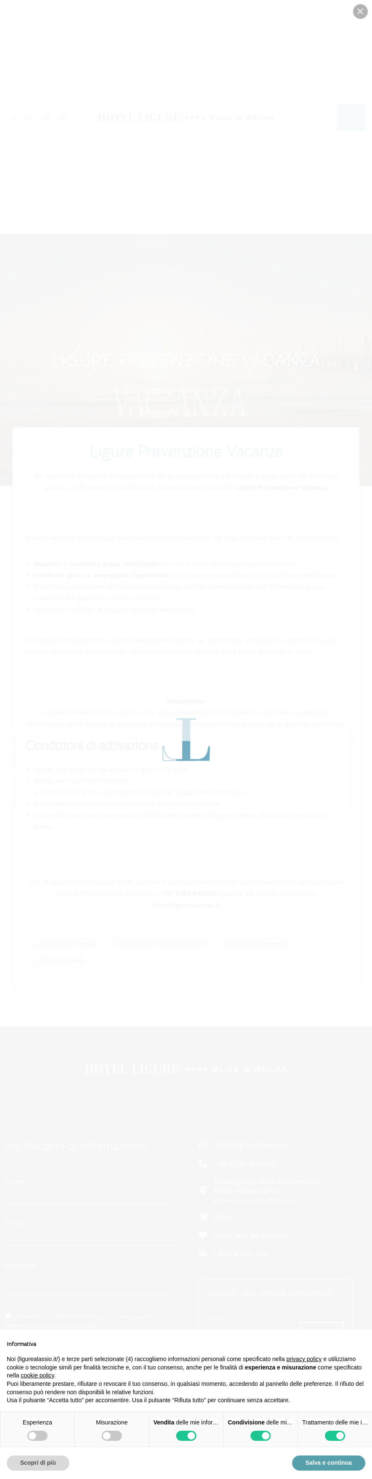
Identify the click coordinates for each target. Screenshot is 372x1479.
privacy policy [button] (304, 1359)
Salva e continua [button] (329, 1462)
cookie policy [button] (37, 1375)
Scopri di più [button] (38, 1462)
